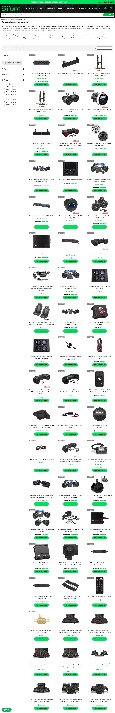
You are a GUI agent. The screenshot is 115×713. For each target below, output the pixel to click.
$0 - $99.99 (9, 84)
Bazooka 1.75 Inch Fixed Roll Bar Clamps (41, 459)
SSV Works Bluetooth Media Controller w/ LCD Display (99, 460)
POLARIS (30, 8)
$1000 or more (10, 105)
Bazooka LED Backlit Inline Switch (70, 356)
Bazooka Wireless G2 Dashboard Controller (99, 426)
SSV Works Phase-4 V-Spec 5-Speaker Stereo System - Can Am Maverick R (99, 631)
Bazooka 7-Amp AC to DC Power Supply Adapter (70, 426)
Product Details (41, 84)
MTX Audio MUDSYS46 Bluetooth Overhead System (41, 597)
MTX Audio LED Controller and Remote (99, 596)
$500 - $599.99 (10, 99)
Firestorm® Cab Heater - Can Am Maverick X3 (99, 287)
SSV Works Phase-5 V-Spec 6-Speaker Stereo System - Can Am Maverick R (41, 665)
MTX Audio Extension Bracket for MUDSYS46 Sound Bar (70, 597)
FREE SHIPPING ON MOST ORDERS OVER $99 (49, 2)
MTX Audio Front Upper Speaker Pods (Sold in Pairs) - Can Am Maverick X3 (41, 496)
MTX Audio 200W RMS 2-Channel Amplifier (99, 530)
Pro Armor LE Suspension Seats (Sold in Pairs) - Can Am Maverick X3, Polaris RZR (41, 323)
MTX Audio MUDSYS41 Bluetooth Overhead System (99, 564)
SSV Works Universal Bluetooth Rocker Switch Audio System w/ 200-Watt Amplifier (41, 288)
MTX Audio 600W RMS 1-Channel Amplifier (41, 253)
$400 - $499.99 (10, 97)
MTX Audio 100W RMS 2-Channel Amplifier (100, 323)
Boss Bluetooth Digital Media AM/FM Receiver (99, 110)
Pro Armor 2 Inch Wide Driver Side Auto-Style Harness (41, 110)
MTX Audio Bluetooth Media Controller (70, 179)
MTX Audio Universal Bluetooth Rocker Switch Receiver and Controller (99, 391)
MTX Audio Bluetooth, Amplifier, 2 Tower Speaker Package (99, 180)
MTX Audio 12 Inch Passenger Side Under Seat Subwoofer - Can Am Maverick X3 (41, 426)
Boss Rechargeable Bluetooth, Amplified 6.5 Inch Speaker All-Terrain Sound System (41, 391)
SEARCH (108, 15)
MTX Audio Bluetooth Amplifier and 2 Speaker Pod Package (70, 496)
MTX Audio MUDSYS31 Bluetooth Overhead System (41, 74)
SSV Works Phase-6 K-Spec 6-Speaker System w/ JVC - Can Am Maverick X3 (70, 700)
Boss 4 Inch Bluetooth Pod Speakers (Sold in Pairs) (99, 216)
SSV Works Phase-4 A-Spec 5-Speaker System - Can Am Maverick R (41, 700)
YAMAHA (51, 8)
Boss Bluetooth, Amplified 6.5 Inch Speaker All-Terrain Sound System (70, 460)
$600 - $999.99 (10, 102)
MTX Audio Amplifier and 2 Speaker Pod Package (99, 496)
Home (2, 19)
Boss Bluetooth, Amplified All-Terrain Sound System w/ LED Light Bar (99, 253)
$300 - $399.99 (10, 94)
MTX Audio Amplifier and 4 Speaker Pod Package (41, 530)
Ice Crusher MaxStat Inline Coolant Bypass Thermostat (41, 631)
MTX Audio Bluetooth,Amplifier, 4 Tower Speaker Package (41, 180)
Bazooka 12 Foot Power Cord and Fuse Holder (99, 357)
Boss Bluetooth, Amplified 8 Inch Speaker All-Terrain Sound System (70, 391)
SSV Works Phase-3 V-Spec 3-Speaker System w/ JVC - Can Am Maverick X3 (99, 700)
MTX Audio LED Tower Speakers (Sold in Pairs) (70, 110)
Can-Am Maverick (15, 19)
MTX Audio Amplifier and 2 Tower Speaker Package (70, 287)
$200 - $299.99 (10, 92)
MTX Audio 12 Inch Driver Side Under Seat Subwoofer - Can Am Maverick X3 (70, 564)
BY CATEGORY (94, 8)
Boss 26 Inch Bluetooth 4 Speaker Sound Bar (70, 74)
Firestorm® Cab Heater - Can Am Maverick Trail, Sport (41, 357)
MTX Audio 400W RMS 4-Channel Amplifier (41, 564)
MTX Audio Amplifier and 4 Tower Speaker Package (70, 323)
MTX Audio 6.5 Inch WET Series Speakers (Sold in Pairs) (99, 144)
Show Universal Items (12, 63)
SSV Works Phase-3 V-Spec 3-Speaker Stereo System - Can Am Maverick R (70, 631)
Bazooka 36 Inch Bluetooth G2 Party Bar (41, 216)
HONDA (61, 8)
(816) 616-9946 (106, 2)
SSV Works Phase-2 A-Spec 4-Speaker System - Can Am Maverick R (99, 665)
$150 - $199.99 (10, 89)
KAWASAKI (72, 8)
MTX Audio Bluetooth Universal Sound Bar (41, 144)
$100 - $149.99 (10, 86)
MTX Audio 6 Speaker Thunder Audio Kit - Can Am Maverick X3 (70, 530)
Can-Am (7, 19)
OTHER (82, 8)
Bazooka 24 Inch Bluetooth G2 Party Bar (70, 252)
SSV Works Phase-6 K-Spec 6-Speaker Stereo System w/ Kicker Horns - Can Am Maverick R (70, 666)
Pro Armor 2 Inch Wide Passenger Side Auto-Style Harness (99, 74)
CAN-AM (40, 8)
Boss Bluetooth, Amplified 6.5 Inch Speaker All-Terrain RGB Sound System (70, 144)
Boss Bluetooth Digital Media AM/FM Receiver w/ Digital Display (70, 216)
